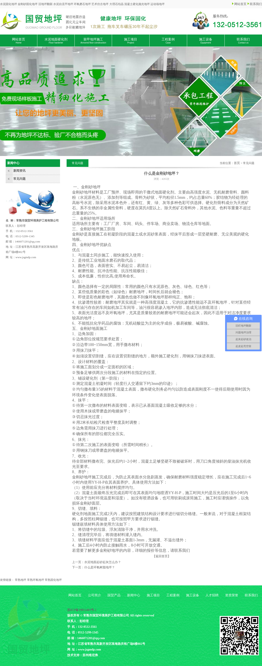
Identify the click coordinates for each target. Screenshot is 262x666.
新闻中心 (133, 595)
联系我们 (256, 4)
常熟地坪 (20, 579)
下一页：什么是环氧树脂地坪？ (93, 567)
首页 (237, 163)
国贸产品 (114, 595)
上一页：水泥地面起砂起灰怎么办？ (96, 562)
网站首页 (240, 4)
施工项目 (130, 41)
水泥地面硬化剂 (56, 41)
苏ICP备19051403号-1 (82, 610)
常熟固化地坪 (53, 579)
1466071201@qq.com (27, 241)
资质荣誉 (231, 595)
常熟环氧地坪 (35, 579)
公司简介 (94, 595)
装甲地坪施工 (93, 41)
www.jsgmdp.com (26, 257)
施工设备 (205, 41)
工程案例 (168, 41)
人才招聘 (212, 595)
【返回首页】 (161, 556)
